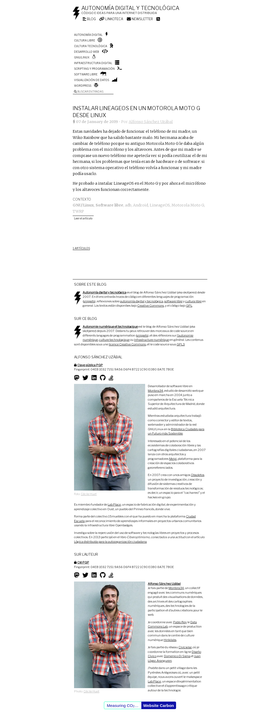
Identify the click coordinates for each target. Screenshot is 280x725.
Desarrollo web (86, 51)
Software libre (85, 74)
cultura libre (193, 301)
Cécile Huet (89, 494)
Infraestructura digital (93, 63)
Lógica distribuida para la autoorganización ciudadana (110, 542)
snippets (89, 301)
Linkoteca (111, 19)
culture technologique (114, 340)
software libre (173, 301)
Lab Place (114, 504)
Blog (89, 19)
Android (140, 205)
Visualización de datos (91, 80)
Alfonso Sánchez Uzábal (151, 121)
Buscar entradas (88, 91)
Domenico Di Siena (177, 656)
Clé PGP (83, 562)
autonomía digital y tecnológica (141, 301)
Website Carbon (158, 705)
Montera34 (155, 391)
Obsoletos (197, 475)
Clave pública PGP (90, 365)
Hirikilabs (170, 640)
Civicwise (185, 647)
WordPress (82, 85)
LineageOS (160, 205)
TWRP (78, 211)
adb (128, 205)
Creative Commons (150, 305)
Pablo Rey (180, 622)
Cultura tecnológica (90, 46)
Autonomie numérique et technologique (110, 326)
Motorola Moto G (188, 205)
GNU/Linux (81, 57)
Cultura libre (84, 40)
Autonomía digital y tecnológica (130, 8)
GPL (189, 305)
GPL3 (181, 344)
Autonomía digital (88, 34)
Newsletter (140, 19)
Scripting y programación (94, 68)
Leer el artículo (83, 218)
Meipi (173, 459)
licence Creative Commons (127, 344)
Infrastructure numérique (151, 340)
